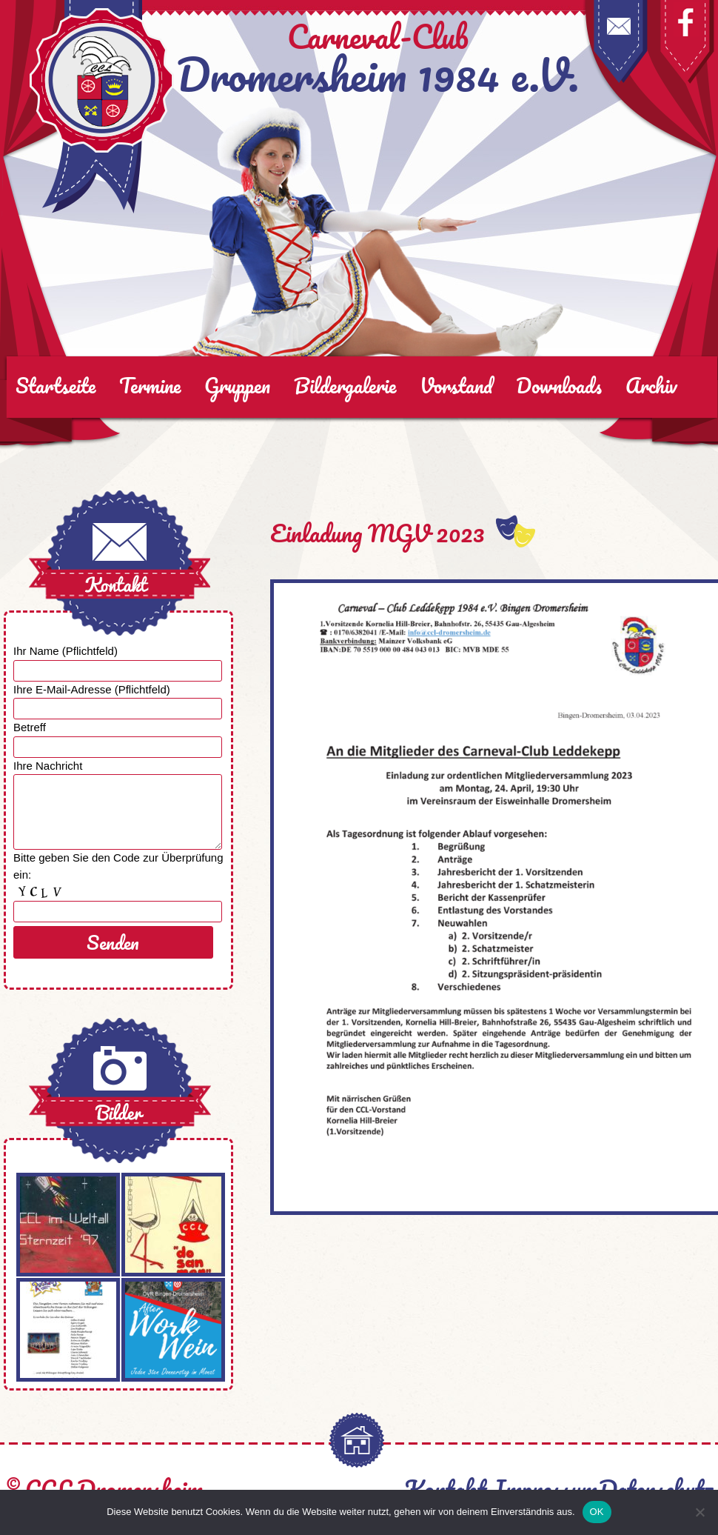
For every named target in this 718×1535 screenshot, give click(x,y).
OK (597, 1511)
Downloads (559, 385)
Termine (150, 385)
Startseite (55, 385)
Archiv (651, 385)
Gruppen (237, 385)
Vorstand (456, 385)
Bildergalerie (345, 385)
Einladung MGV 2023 (377, 533)
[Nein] (699, 1512)
